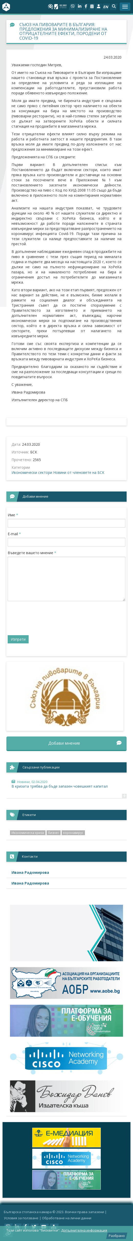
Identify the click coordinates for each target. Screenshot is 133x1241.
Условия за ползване (21, 1218)
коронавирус (73, 833)
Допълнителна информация (84, 1230)
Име (13, 514)
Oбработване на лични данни (66, 1218)
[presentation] (46, 620)
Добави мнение (85, 743)
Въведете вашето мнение (32, 552)
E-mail (14, 533)
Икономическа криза (28, 833)
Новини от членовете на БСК (78, 472)
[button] (114, 7)
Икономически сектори (32, 472)
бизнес (53, 833)
